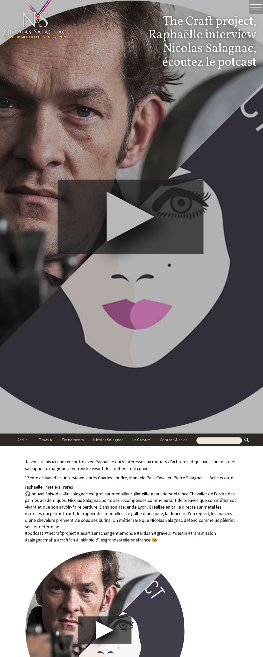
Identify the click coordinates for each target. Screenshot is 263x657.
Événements (73, 439)
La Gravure (141, 439)
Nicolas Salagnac (108, 439)
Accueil (23, 439)
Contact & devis (173, 439)
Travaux (46, 439)
